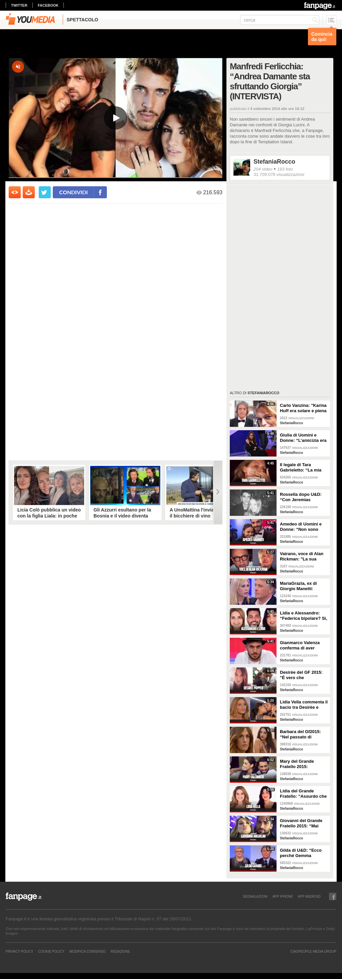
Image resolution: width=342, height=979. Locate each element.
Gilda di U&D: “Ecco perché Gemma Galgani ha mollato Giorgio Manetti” (301, 853)
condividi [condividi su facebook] (73, 192)
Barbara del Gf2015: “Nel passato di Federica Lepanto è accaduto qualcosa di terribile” (302, 734)
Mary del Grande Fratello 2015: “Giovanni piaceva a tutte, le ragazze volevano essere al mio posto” (303, 764)
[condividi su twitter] (45, 192)
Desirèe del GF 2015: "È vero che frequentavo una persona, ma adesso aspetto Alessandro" (301, 675)
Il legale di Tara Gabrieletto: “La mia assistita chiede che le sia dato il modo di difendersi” (303, 467)
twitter (19, 5)
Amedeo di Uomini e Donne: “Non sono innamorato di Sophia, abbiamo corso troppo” (304, 526)
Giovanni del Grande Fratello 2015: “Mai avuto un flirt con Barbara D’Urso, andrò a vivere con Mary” (303, 823)
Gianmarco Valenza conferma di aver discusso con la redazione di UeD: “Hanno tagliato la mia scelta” (303, 645)
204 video (262, 169)
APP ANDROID (309, 896)
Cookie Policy (51, 951)
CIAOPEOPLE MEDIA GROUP (313, 951)
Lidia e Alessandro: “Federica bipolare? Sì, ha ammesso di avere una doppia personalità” (303, 615)
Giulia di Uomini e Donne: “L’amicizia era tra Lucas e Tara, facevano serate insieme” (303, 438)
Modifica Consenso (87, 951)
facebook (48, 5)
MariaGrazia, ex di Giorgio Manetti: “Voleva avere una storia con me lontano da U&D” (302, 586)
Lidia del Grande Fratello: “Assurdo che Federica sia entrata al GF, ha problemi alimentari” (303, 793)
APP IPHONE (283, 896)
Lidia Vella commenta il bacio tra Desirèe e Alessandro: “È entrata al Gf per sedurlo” (304, 704)
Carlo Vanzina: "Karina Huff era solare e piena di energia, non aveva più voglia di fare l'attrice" (303, 408)
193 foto (285, 169)
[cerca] (279, 20)
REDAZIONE (120, 951)
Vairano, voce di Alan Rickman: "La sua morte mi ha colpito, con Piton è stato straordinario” (301, 556)
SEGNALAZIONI (255, 896)
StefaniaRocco (274, 161)
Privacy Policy (19, 951)
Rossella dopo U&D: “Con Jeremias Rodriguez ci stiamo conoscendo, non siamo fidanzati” (301, 497)
